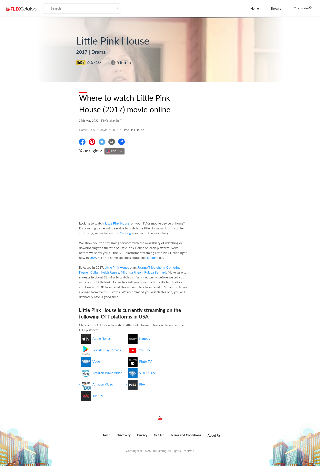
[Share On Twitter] (102, 142)
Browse (276, 8)
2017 (115, 130)
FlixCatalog (123, 233)
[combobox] (114, 151)
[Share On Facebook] (82, 142)
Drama (152, 257)
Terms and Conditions (186, 435)
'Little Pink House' (117, 223)
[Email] (111, 142)
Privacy (142, 435)
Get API (159, 435)
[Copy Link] (121, 142)
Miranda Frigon (132, 272)
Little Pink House (117, 267)
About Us (214, 435)
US (93, 130)
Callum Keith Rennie (104, 272)
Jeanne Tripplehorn (151, 267)
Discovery (124, 435)
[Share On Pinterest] (92, 142)
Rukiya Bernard (155, 272)
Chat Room (303, 8)
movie (103, 130)
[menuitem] (254, 8)
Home (255, 8)
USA (93, 257)
